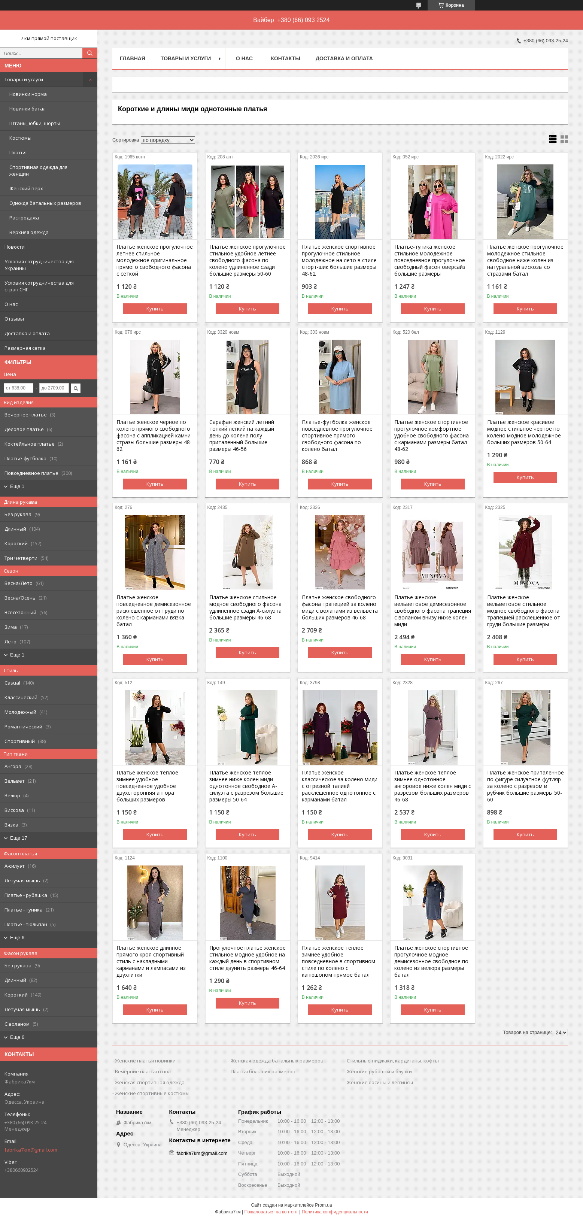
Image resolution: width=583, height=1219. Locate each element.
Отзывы (14, 318)
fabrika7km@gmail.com (30, 1149)
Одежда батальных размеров (45, 203)
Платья (18, 152)
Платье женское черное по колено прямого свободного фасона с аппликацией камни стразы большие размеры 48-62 (154, 435)
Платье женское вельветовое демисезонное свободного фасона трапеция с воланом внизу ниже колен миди (432, 611)
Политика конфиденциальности (335, 1212)
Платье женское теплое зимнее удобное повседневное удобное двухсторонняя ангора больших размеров (147, 786)
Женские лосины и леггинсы (380, 1082)
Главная (132, 58)
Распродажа (24, 217)
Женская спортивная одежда (150, 1082)
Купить (155, 308)
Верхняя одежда (29, 232)
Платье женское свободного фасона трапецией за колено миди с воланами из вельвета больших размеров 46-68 (340, 607)
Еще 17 (18, 838)
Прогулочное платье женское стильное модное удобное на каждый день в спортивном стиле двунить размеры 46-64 (247, 957)
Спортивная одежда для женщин (38, 170)
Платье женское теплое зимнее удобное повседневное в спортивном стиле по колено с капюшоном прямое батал (338, 961)
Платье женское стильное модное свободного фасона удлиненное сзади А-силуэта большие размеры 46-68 (245, 607)
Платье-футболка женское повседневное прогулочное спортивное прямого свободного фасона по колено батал (337, 435)
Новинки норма (28, 94)
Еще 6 (17, 937)
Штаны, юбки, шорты (34, 123)
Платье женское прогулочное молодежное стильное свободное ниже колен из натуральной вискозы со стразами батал (525, 260)
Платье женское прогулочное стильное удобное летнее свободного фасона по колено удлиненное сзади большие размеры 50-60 (247, 260)
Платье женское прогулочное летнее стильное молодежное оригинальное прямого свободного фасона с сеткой (154, 260)
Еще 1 (17, 486)
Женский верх (26, 188)
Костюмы (20, 137)
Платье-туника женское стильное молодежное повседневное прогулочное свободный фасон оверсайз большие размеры (429, 260)
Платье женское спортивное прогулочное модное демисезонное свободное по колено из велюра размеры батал (431, 961)
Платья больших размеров (263, 1071)
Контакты (285, 58)
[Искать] (89, 53)
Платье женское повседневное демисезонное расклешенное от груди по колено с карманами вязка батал (153, 611)
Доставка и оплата (27, 333)
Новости (14, 246)
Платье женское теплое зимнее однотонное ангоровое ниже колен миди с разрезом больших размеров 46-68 (432, 786)
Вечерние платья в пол (143, 1071)
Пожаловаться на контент (271, 1212)
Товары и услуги (23, 79)
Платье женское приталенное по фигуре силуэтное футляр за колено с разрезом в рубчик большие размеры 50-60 (525, 786)
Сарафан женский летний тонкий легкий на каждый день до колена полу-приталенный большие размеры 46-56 (241, 435)
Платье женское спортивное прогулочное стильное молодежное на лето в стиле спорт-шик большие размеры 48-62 (339, 260)
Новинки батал (27, 108)
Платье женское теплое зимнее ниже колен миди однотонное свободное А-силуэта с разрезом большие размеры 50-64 (246, 786)
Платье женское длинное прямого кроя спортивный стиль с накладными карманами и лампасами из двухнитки (151, 961)
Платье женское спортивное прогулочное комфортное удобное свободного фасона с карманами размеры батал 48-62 (431, 435)
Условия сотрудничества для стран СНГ (39, 286)
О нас (11, 304)
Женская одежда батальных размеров (277, 1060)
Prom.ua (323, 1205)
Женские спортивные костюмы (152, 1093)
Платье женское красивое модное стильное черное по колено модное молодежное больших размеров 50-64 (524, 432)
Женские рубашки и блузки (379, 1071)
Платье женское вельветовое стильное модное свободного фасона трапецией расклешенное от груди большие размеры (523, 611)
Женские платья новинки (145, 1060)
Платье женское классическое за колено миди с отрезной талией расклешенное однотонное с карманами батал (339, 786)
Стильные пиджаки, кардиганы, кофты (393, 1060)
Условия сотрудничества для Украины (39, 265)
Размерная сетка (25, 348)
